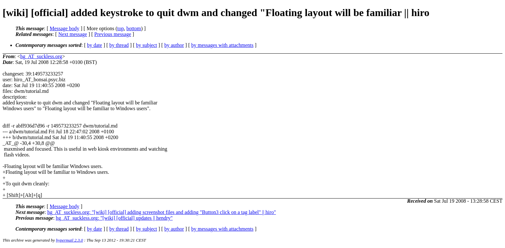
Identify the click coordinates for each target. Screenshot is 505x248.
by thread (119, 45)
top (120, 28)
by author (174, 45)
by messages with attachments (222, 45)
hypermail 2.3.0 (69, 240)
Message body (64, 28)
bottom (133, 28)
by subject (146, 45)
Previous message (112, 34)
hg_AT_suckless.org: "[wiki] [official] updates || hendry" (114, 218)
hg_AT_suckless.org (41, 56)
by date (94, 45)
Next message (72, 34)
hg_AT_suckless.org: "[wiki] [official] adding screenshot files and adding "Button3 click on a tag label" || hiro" (161, 212)
